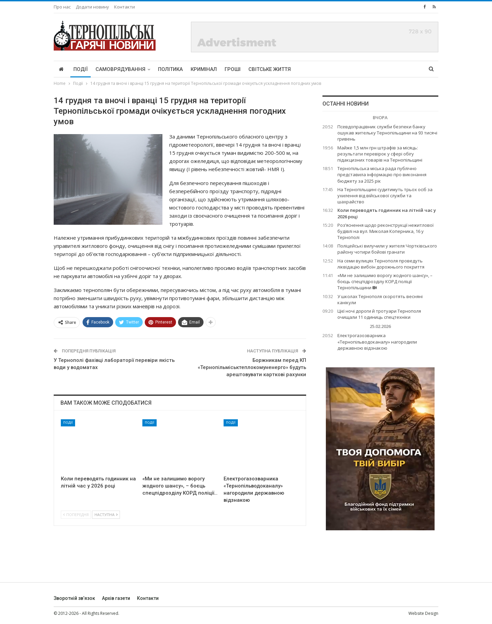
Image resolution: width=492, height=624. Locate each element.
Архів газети (116, 598)
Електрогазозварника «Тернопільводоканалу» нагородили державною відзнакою (377, 341)
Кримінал (204, 69)
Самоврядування (120, 69)
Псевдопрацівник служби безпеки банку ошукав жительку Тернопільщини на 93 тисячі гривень (387, 133)
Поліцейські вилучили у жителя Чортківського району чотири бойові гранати (387, 249)
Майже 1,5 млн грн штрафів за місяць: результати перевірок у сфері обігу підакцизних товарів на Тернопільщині (379, 154)
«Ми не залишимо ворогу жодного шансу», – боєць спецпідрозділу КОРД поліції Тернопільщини (385, 281)
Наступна (106, 514)
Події (80, 69)
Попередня (76, 514)
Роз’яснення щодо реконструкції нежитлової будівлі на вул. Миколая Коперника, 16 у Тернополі (385, 231)
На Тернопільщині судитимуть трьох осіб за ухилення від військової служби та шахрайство (385, 195)
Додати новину (92, 7)
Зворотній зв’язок (74, 598)
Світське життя (269, 69)
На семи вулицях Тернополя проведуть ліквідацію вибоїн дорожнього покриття (380, 264)
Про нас (62, 7)
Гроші (233, 69)
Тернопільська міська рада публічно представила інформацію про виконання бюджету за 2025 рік (381, 174)
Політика (170, 69)
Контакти (124, 7)
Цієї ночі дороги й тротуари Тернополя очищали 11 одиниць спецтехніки (379, 314)
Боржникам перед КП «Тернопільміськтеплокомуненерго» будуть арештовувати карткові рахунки (252, 367)
